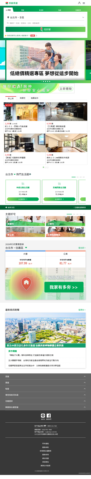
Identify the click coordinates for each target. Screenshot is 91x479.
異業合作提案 (45, 465)
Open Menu (84, 3)
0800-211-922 (52, 426)
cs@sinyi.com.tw (51, 432)
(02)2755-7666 (47, 429)
